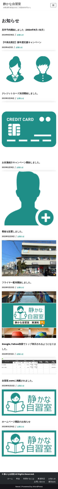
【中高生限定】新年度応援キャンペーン (21, 42)
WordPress (38, 486)
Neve (17, 486)
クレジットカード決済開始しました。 (20, 93)
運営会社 (52, 481)
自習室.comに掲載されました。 (18, 380)
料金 (18, 478)
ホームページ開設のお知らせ (16, 421)
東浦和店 (41, 478)
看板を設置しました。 (13, 231)
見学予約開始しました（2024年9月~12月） (24, 29)
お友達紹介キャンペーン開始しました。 (21, 162)
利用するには (28, 478)
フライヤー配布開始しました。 (17, 282)
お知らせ (20, 35)
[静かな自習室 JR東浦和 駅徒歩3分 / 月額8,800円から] (16, 5)
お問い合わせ (39, 481)
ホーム (10, 478)
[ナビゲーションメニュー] (53, 5)
